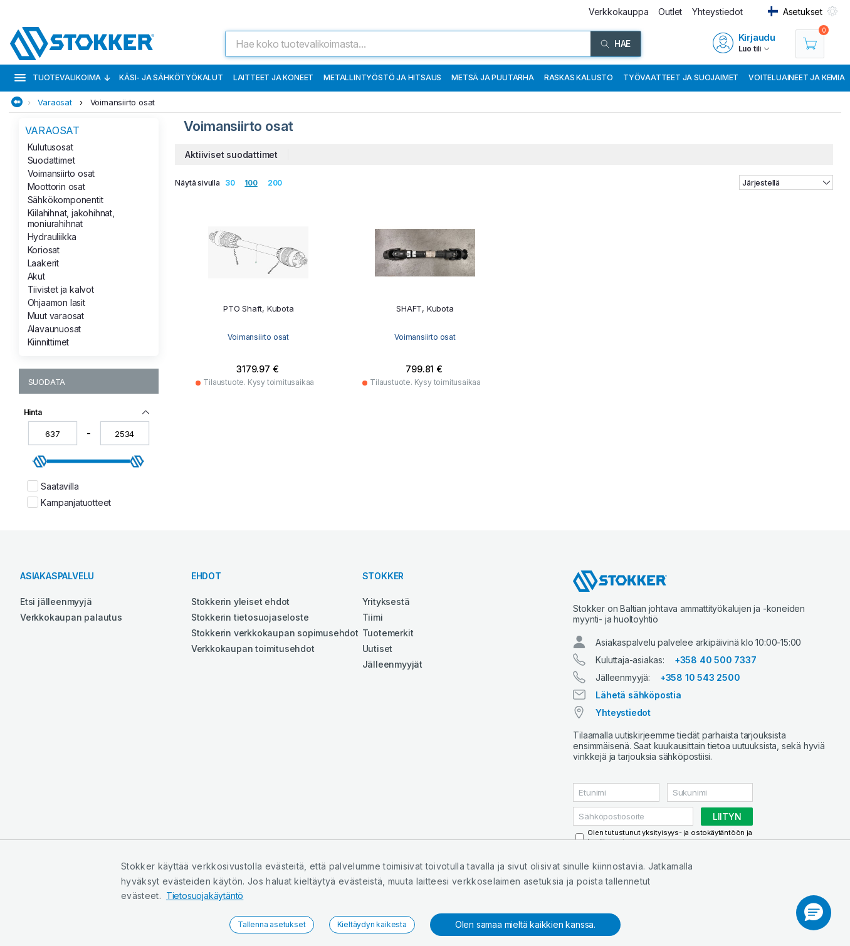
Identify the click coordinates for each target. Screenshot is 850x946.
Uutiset (377, 648)
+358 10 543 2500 (700, 677)
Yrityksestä (386, 601)
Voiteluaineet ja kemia (796, 77)
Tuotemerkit (388, 633)
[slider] (40, 461)
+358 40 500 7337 (715, 659)
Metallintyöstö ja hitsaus (382, 77)
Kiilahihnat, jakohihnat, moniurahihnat (71, 218)
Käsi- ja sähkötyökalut (171, 77)
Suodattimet (51, 160)
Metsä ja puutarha (492, 77)
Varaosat (54, 102)
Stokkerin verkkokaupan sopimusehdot (275, 633)
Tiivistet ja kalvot (61, 289)
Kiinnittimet (49, 342)
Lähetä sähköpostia (638, 695)
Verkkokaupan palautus (71, 617)
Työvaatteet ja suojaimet (680, 77)
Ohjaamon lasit (56, 302)
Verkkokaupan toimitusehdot (253, 648)
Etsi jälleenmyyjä (56, 601)
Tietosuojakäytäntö (204, 895)
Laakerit (43, 263)
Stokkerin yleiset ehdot (240, 601)
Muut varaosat (56, 315)
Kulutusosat (50, 147)
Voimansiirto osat (122, 102)
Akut (36, 276)
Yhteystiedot (623, 712)
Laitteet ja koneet (273, 77)
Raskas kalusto (578, 77)
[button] (813, 912)
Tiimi (372, 617)
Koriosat (44, 249)
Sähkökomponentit (65, 199)
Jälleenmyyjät (392, 664)
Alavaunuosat (54, 328)
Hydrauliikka (52, 236)
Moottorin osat (56, 186)
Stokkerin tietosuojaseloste (250, 617)
